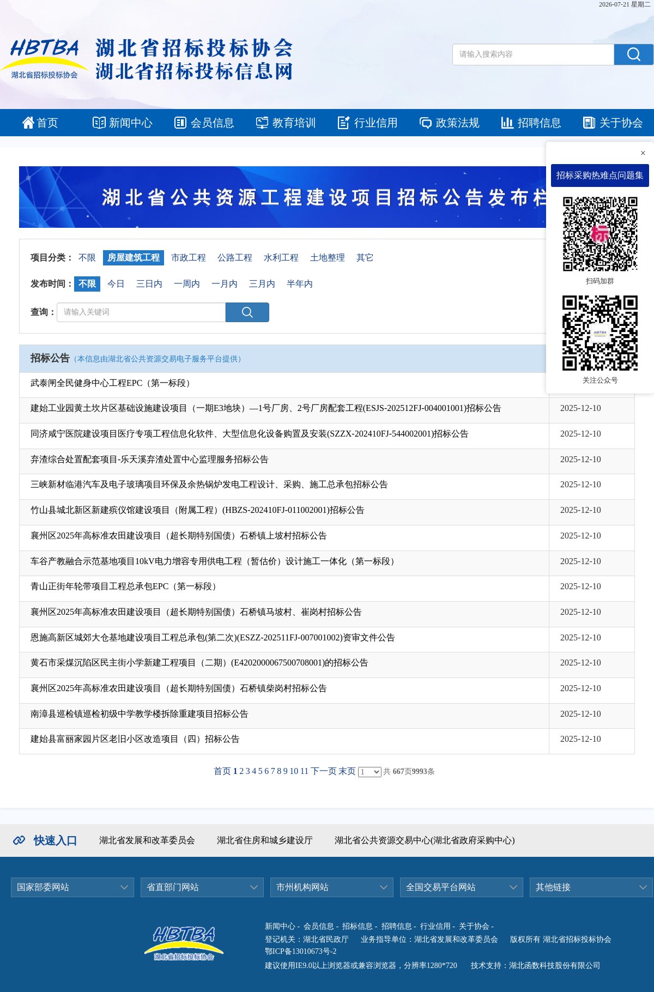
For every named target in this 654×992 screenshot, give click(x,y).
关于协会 (621, 123)
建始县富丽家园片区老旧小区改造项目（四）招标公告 (135, 738)
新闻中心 (131, 123)
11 (304, 771)
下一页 (324, 771)
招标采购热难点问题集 (600, 175)
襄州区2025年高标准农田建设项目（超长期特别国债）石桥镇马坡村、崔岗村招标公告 (196, 611)
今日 (116, 283)
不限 (87, 257)
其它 (365, 257)
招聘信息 (539, 123)
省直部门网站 (173, 887)
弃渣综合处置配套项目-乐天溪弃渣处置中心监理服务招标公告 (150, 459)
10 (293, 771)
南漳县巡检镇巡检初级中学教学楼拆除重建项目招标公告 (140, 713)
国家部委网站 (43, 887)
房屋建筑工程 (133, 257)
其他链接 (553, 887)
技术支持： (490, 965)
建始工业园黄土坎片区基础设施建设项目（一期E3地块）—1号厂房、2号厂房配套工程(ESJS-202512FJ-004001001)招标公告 (266, 408)
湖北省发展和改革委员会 (147, 840)
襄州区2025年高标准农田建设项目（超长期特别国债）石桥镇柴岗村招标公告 (179, 688)
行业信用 (376, 123)
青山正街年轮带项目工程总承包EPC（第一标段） (126, 586)
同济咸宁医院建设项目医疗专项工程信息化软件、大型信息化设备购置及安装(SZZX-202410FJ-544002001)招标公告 (250, 433)
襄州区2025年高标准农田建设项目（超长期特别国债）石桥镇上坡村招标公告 (179, 535)
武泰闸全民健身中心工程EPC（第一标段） (113, 383)
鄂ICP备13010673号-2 (300, 951)
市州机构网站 (302, 887)
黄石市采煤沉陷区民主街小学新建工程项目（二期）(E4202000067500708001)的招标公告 (199, 662)
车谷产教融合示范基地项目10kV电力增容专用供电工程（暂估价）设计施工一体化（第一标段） (215, 561)
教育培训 (294, 123)
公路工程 (234, 257)
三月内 (262, 283)
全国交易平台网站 (441, 887)
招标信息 (357, 926)
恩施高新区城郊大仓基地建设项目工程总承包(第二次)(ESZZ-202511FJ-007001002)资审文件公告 (213, 637)
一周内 (187, 283)
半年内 (300, 283)
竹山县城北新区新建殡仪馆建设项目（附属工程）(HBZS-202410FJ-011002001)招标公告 (198, 510)
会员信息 (212, 123)
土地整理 (327, 257)
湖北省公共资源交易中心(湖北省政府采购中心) (425, 840)
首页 (47, 123)
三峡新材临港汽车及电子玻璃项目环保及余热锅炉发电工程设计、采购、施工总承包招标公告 (209, 484)
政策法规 (458, 123)
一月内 (224, 283)
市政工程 (188, 257)
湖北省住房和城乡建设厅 (265, 840)
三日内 (149, 283)
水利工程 (281, 257)
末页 (347, 771)
